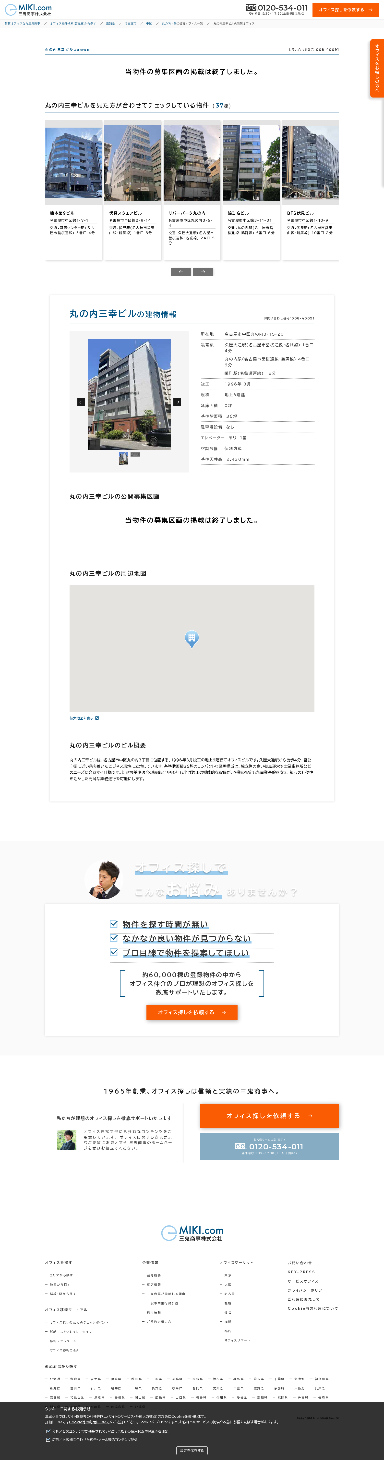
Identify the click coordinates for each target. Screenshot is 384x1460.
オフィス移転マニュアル (66, 1319)
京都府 (279, 1396)
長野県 (157, 1396)
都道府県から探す (61, 1375)
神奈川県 (322, 1387)
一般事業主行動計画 (163, 1311)
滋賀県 (259, 1396)
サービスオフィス (303, 1290)
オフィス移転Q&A (64, 1359)
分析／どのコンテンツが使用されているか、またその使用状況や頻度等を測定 (110, 1431)
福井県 (116, 1396)
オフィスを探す (59, 1271)
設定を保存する (192, 1450)
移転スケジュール (63, 1349)
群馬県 (238, 1387)
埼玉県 (259, 1387)
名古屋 (230, 1302)
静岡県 (197, 1396)
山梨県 (137, 1396)
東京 (228, 1284)
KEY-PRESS (302, 1281)
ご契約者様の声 (159, 1330)
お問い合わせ (300, 1271)
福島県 (177, 1387)
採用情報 (154, 1321)
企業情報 (151, 1271)
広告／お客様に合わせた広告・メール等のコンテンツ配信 (95, 1439)
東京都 (299, 1387)
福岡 (228, 1339)
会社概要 (154, 1284)
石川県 (96, 1396)
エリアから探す (61, 1284)
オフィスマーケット (237, 1271)
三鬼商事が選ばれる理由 (166, 1302)
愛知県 (218, 1396)
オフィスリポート (238, 1349)
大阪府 (299, 1396)
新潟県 (55, 1396)
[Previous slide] (181, 281)
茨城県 (197, 1387)
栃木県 (218, 1387)
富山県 (75, 1396)
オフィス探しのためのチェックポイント (79, 1331)
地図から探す (60, 1293)
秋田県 (137, 1387)
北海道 (55, 1387)
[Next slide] (203, 281)
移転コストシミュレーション (71, 1340)
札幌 (228, 1311)
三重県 (238, 1396)
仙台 (228, 1321)
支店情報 (154, 1293)
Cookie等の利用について (89, 1422)
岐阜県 (177, 1396)
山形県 (157, 1387)
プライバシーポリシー (307, 1299)
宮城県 (116, 1387)
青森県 (75, 1387)
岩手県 (96, 1387)
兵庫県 (320, 1396)
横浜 (228, 1330)
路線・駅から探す (63, 1302)
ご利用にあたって (304, 1308)
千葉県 (279, 1387)
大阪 (228, 1293)
